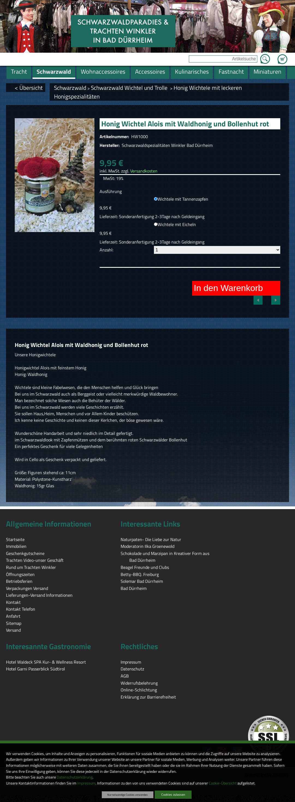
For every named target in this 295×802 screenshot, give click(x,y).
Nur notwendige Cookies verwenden (127, 794)
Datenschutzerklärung (75, 777)
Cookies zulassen (173, 794)
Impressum (86, 783)
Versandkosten (143, 171)
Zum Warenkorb (282, 56)
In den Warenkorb (228, 288)
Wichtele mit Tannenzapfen (182, 199)
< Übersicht (29, 87)
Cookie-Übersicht (223, 783)
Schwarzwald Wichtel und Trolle (130, 87)
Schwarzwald (70, 87)
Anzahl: (106, 249)
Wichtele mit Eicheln (176, 224)
